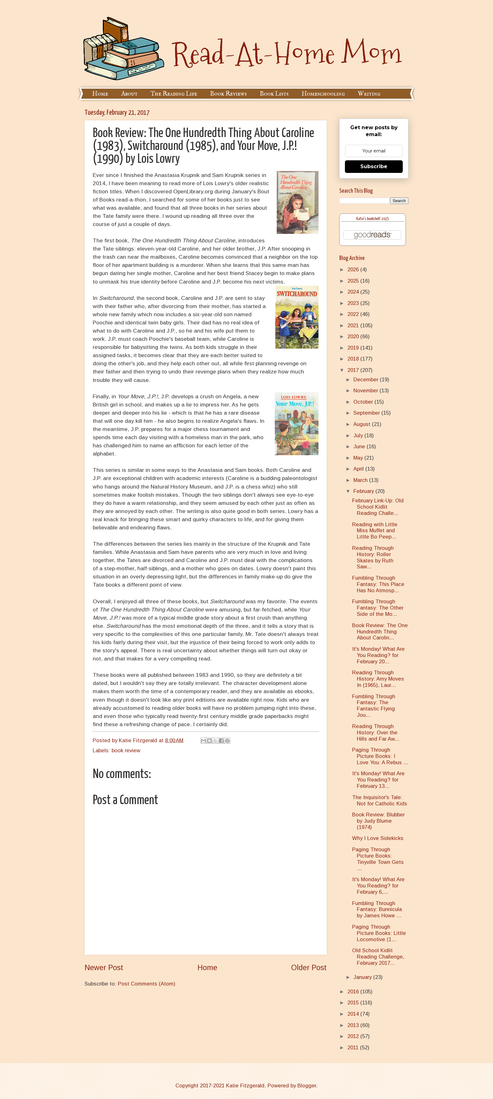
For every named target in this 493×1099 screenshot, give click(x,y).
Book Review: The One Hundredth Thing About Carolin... (380, 631)
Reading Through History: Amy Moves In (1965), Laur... (378, 679)
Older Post (309, 968)
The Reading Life (174, 94)
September (367, 413)
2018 (353, 359)
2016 (353, 992)
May (358, 458)
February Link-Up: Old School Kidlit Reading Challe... (378, 507)
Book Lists (274, 94)
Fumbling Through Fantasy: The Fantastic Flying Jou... (373, 705)
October (363, 402)
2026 (353, 270)
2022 (353, 314)
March (361, 480)
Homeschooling (323, 94)
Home (100, 94)
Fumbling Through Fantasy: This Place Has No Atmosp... (378, 584)
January (363, 977)
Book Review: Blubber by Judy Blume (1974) (378, 821)
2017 (353, 370)
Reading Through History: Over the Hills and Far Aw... (375, 732)
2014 (353, 1014)
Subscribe (373, 166)
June (360, 447)
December (366, 380)
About (129, 94)
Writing (369, 94)
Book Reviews (228, 94)
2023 (353, 303)
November (366, 391)
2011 (353, 1048)
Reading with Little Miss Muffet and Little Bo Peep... (374, 531)
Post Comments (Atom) (146, 984)
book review (126, 751)
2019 (353, 348)
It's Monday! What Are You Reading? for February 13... (378, 779)
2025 (353, 281)
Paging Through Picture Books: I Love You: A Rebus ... (380, 756)
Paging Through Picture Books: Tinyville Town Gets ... (378, 859)
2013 (353, 1025)
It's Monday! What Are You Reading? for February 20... (378, 655)
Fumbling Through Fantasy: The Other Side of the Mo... (377, 608)
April (359, 469)
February (364, 491)
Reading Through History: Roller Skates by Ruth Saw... (373, 557)
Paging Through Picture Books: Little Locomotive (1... (379, 933)
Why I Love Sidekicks (377, 838)
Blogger (306, 1086)
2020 (353, 337)
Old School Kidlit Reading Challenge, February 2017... (378, 956)
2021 (353, 326)
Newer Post (104, 968)
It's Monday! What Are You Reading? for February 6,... (378, 885)
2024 (353, 292)
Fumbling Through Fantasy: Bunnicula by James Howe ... (377, 909)
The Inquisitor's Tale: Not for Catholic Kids (379, 800)
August (362, 424)
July (358, 436)
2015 (353, 1003)
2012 (353, 1036)
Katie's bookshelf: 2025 (372, 219)
